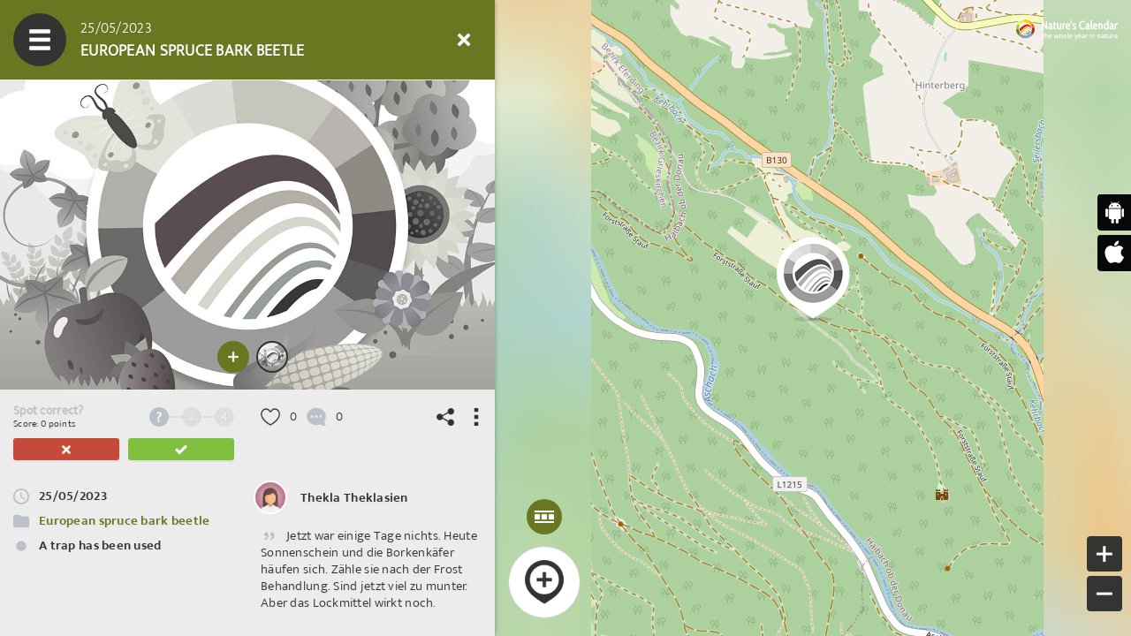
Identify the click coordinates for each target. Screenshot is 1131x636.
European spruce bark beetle (124, 521)
